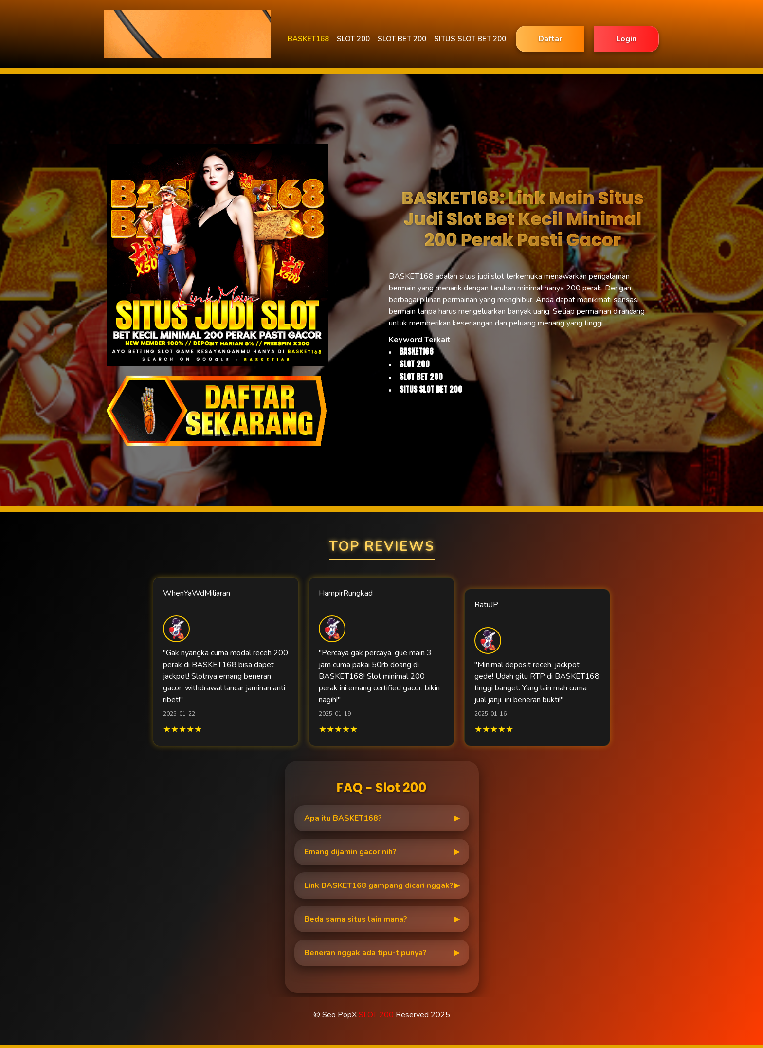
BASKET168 (308, 39)
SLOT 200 (353, 39)
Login (626, 39)
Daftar (550, 39)
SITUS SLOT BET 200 (470, 39)
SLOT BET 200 (402, 39)
